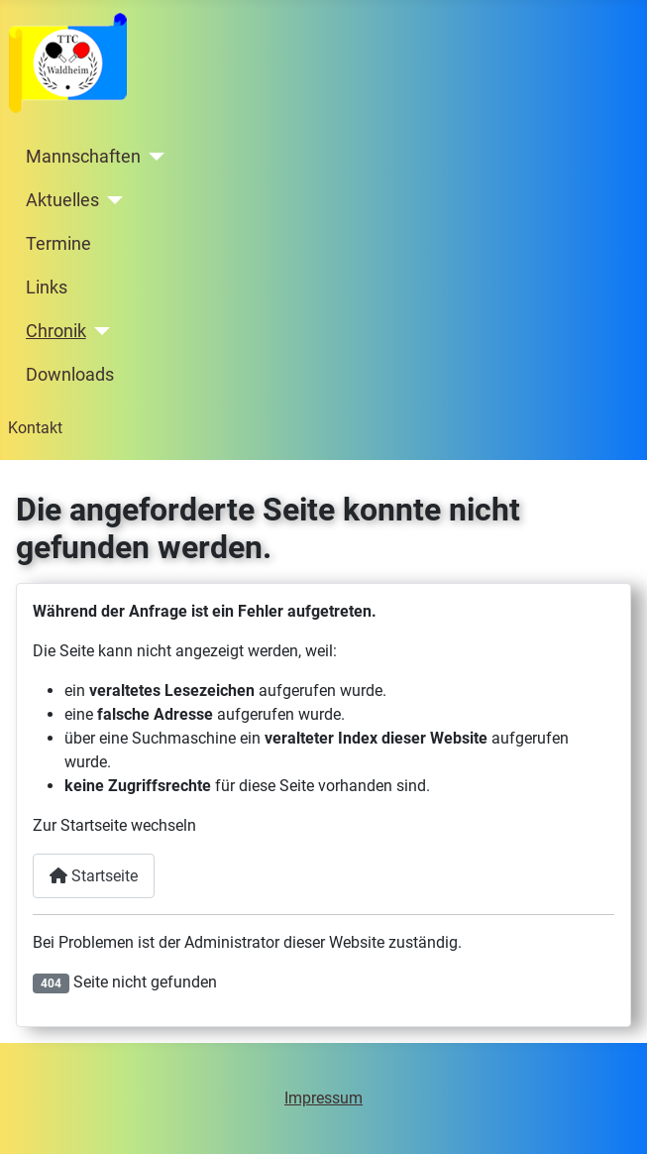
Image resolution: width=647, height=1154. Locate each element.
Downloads (70, 375)
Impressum (323, 1098)
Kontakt (35, 427)
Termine (58, 244)
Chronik (56, 331)
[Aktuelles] (111, 200)
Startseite (94, 875)
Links (46, 287)
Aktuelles (62, 200)
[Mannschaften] (153, 157)
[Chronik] (98, 331)
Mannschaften (83, 157)
